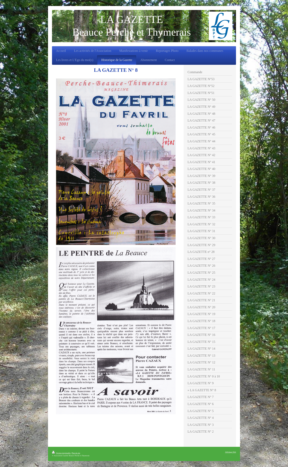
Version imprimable (61, 453)
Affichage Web (230, 452)
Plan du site (76, 453)
